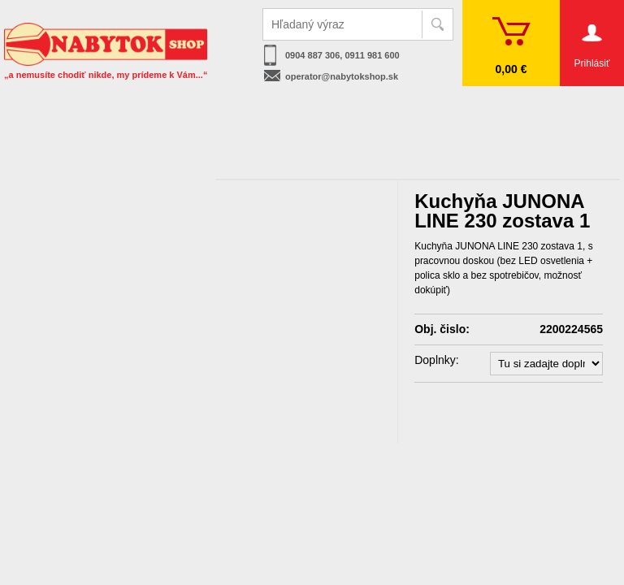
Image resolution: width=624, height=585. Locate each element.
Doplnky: (436, 359)
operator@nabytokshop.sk (341, 76)
